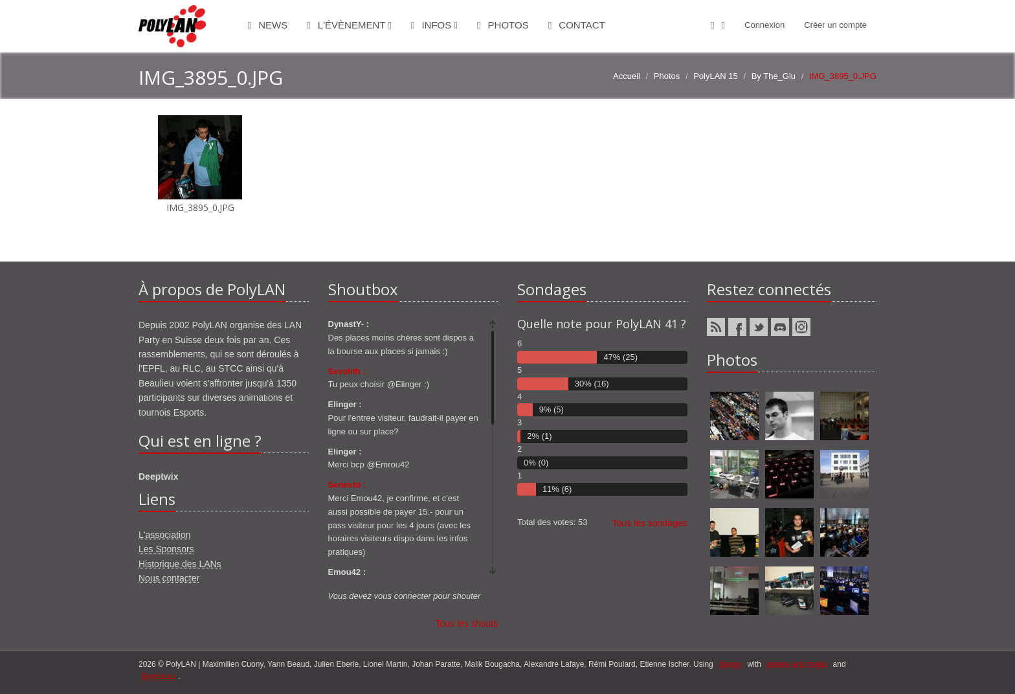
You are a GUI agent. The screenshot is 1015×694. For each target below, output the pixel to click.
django (730, 664)
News (268, 24)
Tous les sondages (649, 523)
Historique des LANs (180, 564)
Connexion (764, 25)
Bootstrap (158, 676)
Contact (576, 24)
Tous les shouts (467, 623)
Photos (503, 24)
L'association (165, 535)
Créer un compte (835, 25)
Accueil (626, 76)
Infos (434, 24)
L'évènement (349, 24)
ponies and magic (796, 664)
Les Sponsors (166, 549)
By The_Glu (774, 76)
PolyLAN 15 (715, 76)
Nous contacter (169, 578)
